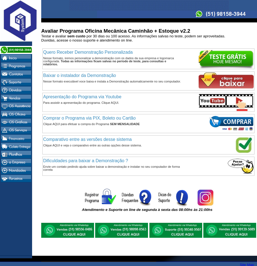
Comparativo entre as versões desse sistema (87, 139)
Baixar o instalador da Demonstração (79, 75)
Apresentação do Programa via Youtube (82, 96)
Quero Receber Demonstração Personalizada (88, 52)
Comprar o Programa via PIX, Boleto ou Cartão (89, 118)
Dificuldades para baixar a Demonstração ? (85, 160)
